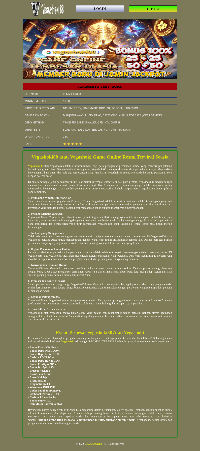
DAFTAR (153, 9)
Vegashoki (67, 341)
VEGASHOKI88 (93, 443)
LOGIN (100, 8)
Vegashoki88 (35, 166)
